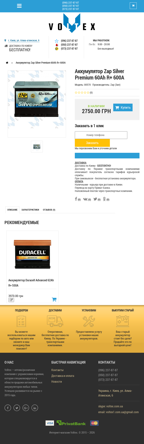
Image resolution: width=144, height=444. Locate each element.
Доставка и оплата (62, 376)
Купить (123, 107)
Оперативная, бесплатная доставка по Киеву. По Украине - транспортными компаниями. (55, 338)
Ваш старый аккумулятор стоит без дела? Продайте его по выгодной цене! (123, 338)
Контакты (57, 370)
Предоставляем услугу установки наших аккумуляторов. (89, 335)
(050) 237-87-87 (70, 5)
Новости (56, 381)
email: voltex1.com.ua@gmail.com (118, 412)
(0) (78, 199)
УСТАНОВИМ (89, 310)
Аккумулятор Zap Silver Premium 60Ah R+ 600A (41, 62)
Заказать (92, 142)
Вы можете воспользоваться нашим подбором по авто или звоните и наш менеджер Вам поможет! (21, 340)
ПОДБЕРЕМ (21, 310)
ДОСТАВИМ (55, 310)
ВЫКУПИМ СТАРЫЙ (123, 310)
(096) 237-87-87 (70, 2)
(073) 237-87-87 (70, 9)
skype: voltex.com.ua (110, 406)
